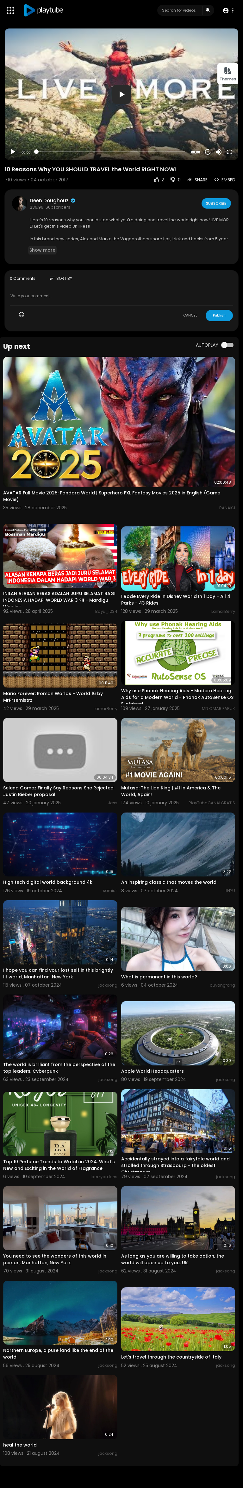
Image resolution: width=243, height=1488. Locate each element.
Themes (228, 74)
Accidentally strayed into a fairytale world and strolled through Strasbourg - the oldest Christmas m (175, 1165)
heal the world (20, 1445)
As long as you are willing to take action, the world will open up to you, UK (172, 1259)
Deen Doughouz (53, 200)
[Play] (13, 152)
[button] (228, 10)
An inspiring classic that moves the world (168, 882)
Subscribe (215, 203)
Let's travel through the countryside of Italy (171, 1357)
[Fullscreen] (229, 152)
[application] (121, 94)
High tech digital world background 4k (47, 882)
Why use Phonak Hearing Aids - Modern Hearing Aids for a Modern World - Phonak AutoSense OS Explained (177, 697)
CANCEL (190, 315)
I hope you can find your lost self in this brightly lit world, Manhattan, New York (58, 973)
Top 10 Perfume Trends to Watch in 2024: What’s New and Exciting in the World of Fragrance (59, 1164)
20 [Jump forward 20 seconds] (208, 152)
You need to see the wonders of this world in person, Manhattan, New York (54, 1259)
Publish (219, 315)
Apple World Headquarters (152, 1071)
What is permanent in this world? (159, 977)
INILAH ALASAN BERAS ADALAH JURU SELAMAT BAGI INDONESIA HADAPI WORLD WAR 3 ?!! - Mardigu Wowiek (59, 600)
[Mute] (218, 152)
